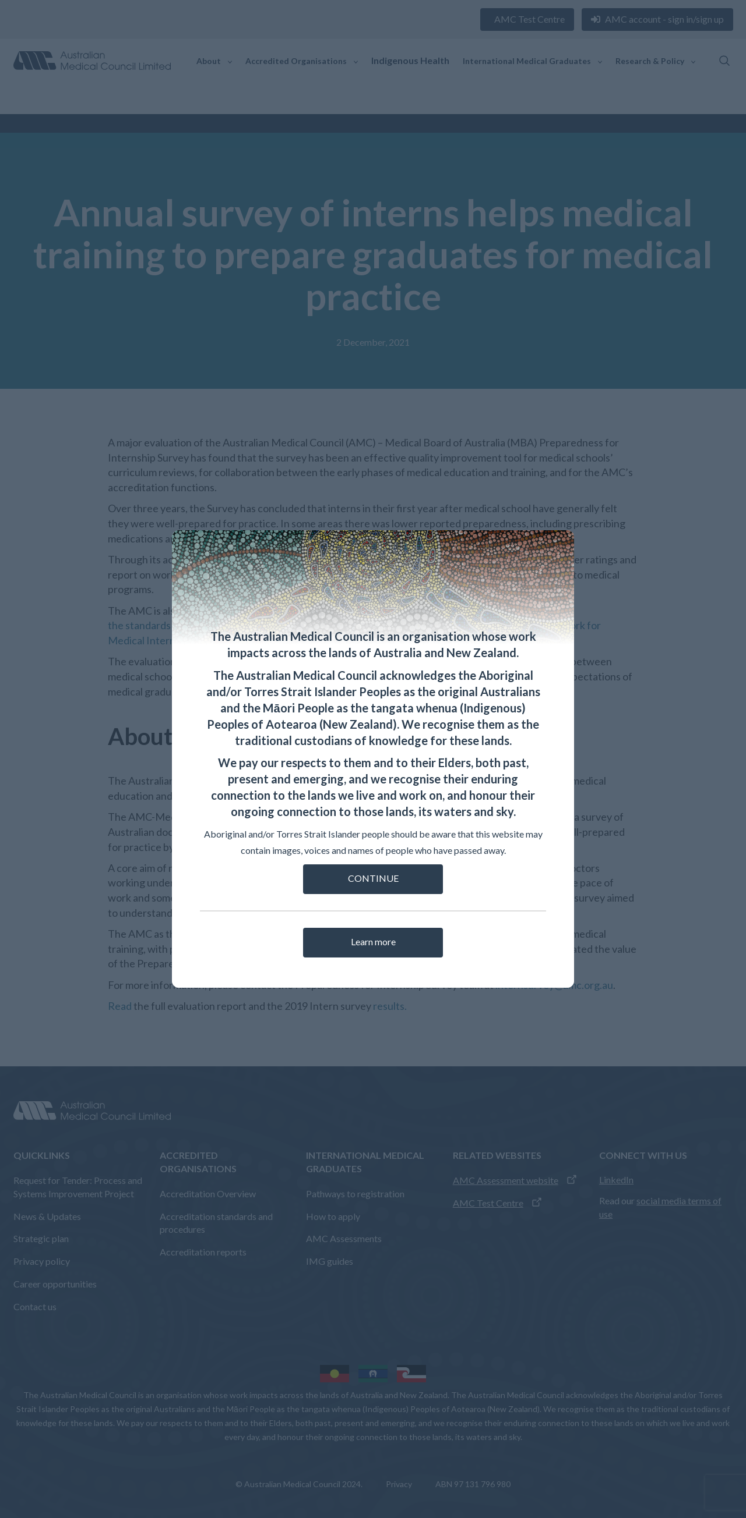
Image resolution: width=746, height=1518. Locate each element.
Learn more (373, 941)
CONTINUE (373, 878)
